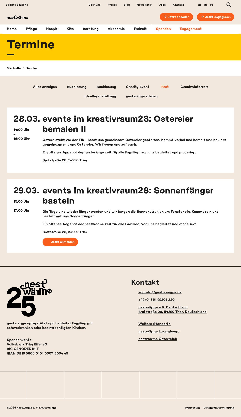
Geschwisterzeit (196, 87)
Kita (70, 29)
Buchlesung (76, 87)
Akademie (116, 29)
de (199, 4)
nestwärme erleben (142, 96)
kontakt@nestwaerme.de (156, 292)
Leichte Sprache (17, 4)
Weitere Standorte (151, 324)
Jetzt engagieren (218, 16)
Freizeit (140, 29)
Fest (166, 87)
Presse (112, 4)
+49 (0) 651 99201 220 (153, 300)
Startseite (14, 68)
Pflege (31, 29)
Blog (127, 4)
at (211, 4)
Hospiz (52, 29)
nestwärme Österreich (154, 339)
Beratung (91, 29)
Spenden (163, 29)
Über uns (94, 4)
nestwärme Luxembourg (155, 331)
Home (12, 29)
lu (205, 4)
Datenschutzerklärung (219, 407)
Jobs (162, 4)
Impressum (192, 407)
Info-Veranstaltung (98, 96)
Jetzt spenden (178, 16)
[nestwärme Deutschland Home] (23, 17)
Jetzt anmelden (60, 242)
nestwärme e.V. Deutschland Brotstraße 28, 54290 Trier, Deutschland (169, 310)
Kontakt (178, 4)
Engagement (191, 29)
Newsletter (144, 4)
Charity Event (138, 87)
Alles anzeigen (43, 87)
